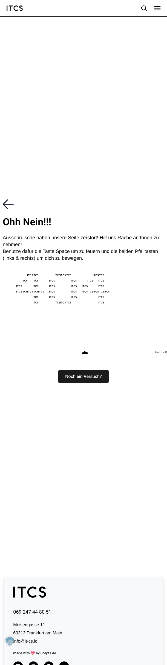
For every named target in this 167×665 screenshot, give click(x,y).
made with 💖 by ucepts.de (34, 653)
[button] (83, 376)
